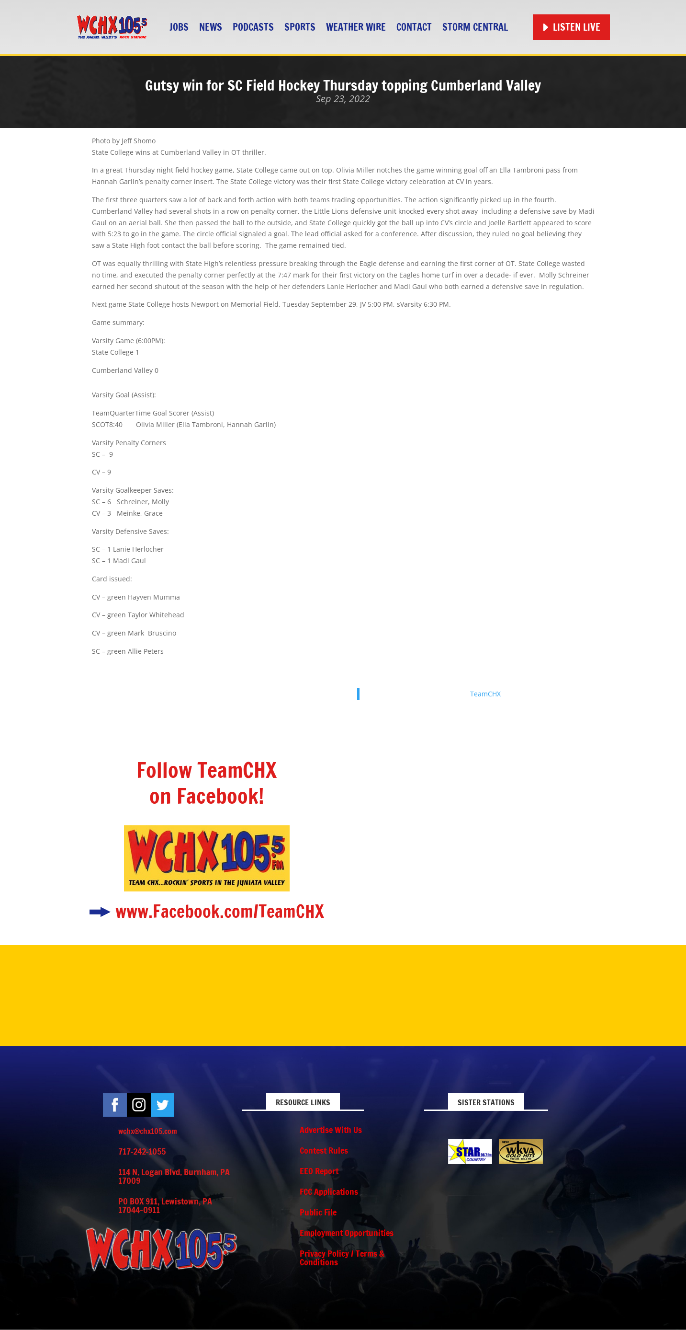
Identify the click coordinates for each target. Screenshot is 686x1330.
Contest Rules (324, 1150)
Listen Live (576, 27)
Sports (299, 27)
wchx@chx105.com (147, 1131)
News (210, 27)
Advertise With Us (331, 1129)
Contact (414, 27)
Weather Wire (356, 27)
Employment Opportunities (347, 1232)
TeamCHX (485, 693)
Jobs (179, 27)
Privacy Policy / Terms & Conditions (342, 1257)
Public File (318, 1212)
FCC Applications (329, 1191)
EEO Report (319, 1171)
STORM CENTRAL (475, 27)
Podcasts (253, 27)
